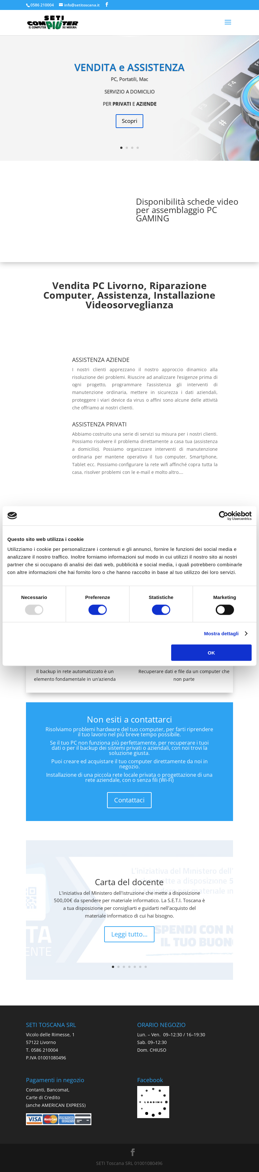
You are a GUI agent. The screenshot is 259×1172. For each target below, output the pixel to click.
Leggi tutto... (129, 934)
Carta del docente (129, 882)
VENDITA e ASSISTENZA (129, 67)
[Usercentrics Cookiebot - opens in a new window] (224, 515)
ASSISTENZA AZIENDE (101, 360)
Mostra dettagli (221, 633)
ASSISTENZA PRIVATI (99, 424)
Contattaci (129, 800)
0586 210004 (42, 5)
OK (211, 652)
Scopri (129, 120)
